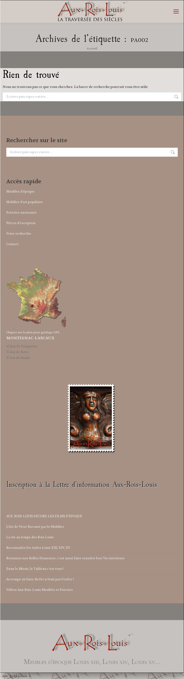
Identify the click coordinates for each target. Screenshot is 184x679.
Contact (12, 244)
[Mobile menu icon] (176, 11)
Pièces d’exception (20, 223)
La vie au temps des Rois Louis (30, 537)
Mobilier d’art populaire (24, 202)
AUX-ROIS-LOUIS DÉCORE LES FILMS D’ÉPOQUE (44, 516)
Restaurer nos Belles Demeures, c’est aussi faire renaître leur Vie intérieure (65, 558)
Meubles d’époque (20, 191)
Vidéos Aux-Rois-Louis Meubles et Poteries (39, 590)
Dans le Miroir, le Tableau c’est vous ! (35, 569)
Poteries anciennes (21, 212)
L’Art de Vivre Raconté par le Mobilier (35, 527)
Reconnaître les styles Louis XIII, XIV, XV (38, 548)
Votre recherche (18, 234)
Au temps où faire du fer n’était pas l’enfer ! (40, 579)
